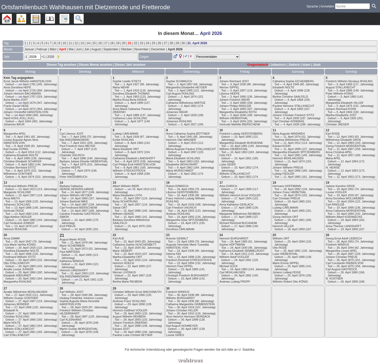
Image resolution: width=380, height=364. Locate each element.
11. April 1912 (291, 142)
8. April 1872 (135, 152)
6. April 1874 (26, 176)
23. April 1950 (185, 241)
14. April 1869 (78, 198)
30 (183, 43)
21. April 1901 (87, 279)
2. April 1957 (184, 84)
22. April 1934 (132, 247)
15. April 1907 (132, 198)
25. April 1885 (296, 266)
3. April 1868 (238, 102)
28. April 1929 (78, 307)
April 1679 (29, 102)
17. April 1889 (242, 216)
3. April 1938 (238, 84)
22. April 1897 (136, 275)
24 (147, 43)
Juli (86, 49)
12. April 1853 (349, 170)
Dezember (158, 49)
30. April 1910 (185, 313)
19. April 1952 (345, 189)
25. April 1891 (291, 250)
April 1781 (29, 84)
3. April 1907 (238, 90)
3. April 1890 (238, 96)
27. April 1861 (27, 331)
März (53, 49)
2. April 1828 (189, 115)
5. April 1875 (344, 105)
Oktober (126, 49)
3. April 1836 (238, 115)
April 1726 (29, 90)
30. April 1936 (185, 301)
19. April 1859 (349, 229)
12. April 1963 (345, 136)
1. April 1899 (135, 102)
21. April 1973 (78, 248)
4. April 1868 (295, 99)
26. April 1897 (345, 253)
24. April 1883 (238, 269)
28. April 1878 (83, 322)
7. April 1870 (82, 170)
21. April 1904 (83, 264)
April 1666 (25, 115)
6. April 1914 (26, 152)
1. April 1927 (131, 84)
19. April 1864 (349, 219)
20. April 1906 (23, 253)
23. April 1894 (185, 263)
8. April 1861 (131, 167)
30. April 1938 (185, 294)
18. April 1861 (296, 219)
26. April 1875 (345, 260)
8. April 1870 (131, 161)
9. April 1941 (184, 136)
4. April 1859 (295, 108)
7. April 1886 (78, 158)
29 (177, 43)
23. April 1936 (185, 250)
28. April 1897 (78, 316)
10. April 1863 (238, 152)
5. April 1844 (344, 112)
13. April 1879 (23, 226)
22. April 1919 (132, 253)
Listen (40, 19)
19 (117, 43)
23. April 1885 (189, 269)
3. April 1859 (238, 108)
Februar (41, 49)
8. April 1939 (131, 136)
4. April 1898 (295, 90)
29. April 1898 (136, 304)
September (111, 49)
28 (171, 43)
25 (153, 43)
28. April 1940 (78, 294)
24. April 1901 (242, 260)
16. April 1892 (185, 216)
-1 (26, 57)
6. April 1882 (26, 164)
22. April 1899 (136, 266)
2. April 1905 (184, 90)
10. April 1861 (242, 158)
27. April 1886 (27, 313)
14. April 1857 (78, 210)
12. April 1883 (345, 142)
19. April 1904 (345, 201)
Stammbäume (11, 19)
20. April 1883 (27, 266)
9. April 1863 (184, 161)
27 (165, 43)
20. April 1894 (27, 260)
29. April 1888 (132, 325)
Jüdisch (294, 65)
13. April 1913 (27, 189)
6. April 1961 (22, 136)
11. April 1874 (296, 161)
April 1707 (29, 96)
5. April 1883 (348, 96)
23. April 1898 (185, 256)
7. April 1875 (78, 164)
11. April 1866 (291, 170)
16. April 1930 (185, 195)
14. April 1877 (78, 192)
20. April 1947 (23, 241)
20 (123, 43)
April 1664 (24, 121)
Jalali (316, 65)
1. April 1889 (131, 115)
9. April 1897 (189, 152)
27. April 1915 (23, 294)
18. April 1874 (291, 195)
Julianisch (278, 65)
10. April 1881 (238, 145)
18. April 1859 (296, 229)
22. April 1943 (132, 241)
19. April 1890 (345, 207)
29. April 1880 (132, 331)
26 (159, 43)
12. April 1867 (345, 149)
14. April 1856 (83, 219)
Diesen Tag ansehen (62, 65)
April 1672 (29, 108)
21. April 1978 (78, 242)
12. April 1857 (345, 155)
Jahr (6, 57)
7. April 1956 (78, 136)
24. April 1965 (238, 241)
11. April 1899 (291, 149)
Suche (83, 19)
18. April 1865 (296, 201)
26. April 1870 (345, 266)
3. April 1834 (238, 121)
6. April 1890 (22, 158)
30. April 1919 (185, 307)
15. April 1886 (132, 210)
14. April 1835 (83, 229)
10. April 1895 (242, 136)
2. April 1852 (189, 105)
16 (100, 43)
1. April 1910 (131, 90)
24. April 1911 (238, 253)
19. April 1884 (345, 213)
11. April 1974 (291, 136)
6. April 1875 (22, 170)
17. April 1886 (242, 226)
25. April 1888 (296, 256)
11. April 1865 (291, 176)
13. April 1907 (27, 195)
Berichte (69, 19)
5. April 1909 (344, 84)
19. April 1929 (345, 195)
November (141, 49)
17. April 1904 (242, 198)
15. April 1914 (140, 189)
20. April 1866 (27, 272)
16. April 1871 (189, 223)
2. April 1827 (189, 124)
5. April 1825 (348, 118)
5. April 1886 (344, 90)
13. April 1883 (23, 213)
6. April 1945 (22, 145)
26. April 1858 (349, 281)
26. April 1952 (345, 241)
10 (64, 43)
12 (76, 43)
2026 (51, 57)
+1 (43, 57)
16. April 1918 (185, 204)
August (96, 49)
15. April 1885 (132, 216)
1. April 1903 (131, 96)
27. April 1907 (27, 301)
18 (111, 43)
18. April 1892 (291, 189)
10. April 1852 (242, 167)
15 (94, 43)
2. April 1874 (189, 96)
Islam (306, 65)
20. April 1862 (27, 278)
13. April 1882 (27, 219)
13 (82, 43)
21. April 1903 (78, 273)
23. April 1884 (189, 278)
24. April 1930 (238, 247)
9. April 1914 (189, 142)
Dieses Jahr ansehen (130, 65)
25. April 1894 (296, 241)
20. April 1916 (27, 247)
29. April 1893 (132, 313)
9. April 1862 (184, 167)
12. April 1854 (349, 161)
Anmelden (327, 6)
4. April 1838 (291, 124)
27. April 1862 (27, 325)
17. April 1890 (242, 207)
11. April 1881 (291, 155)
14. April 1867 (78, 204)
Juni (79, 49)
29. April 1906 (136, 294)
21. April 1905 (83, 254)
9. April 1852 (189, 173)
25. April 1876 (296, 275)
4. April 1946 (291, 84)
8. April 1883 (135, 142)
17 (106, 43)
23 (141, 43)
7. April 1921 (78, 142)
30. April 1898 (189, 319)
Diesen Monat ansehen (96, 65)
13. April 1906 (23, 201)
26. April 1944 (345, 247)
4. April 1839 (291, 118)
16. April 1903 (185, 210)
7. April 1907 (82, 149)
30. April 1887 (189, 328)
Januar (29, 49)
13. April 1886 (23, 207)
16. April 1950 (185, 189)
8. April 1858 (135, 173)
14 (88, 43)
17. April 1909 (242, 189)
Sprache (312, 6)
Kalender (54, 19)
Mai (71, 49)
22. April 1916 (132, 260)
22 (135, 43)
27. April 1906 (23, 307)
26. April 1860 (349, 272)
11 (70, 43)
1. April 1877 (135, 121)
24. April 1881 (242, 275)
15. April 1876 (136, 226)
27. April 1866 (27, 319)
